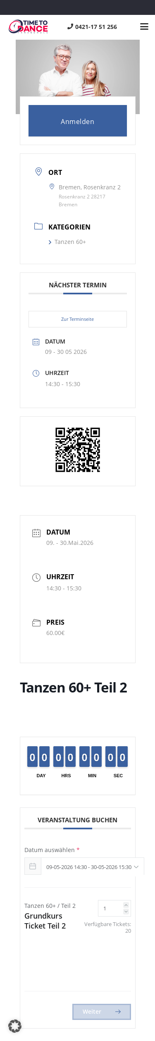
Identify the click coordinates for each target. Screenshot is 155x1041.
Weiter (102, 1011)
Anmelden (77, 121)
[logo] (28, 26)
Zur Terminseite (77, 319)
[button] (144, 26)
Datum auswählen (52, 850)
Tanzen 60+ (67, 242)
